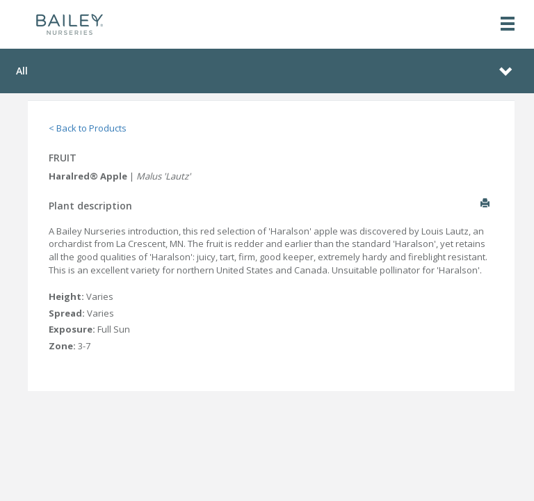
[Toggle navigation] (507, 24)
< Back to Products (88, 128)
